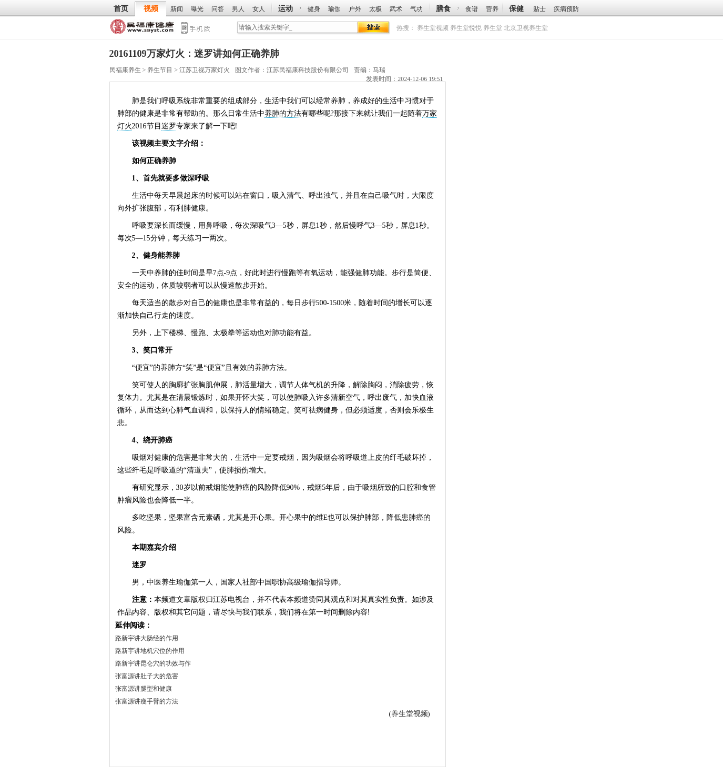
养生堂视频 (433, 28)
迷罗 (168, 126)
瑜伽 (334, 9)
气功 (416, 9)
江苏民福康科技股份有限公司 (308, 70)
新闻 (176, 9)
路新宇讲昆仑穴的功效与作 (153, 663)
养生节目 (159, 70)
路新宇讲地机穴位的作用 (150, 651)
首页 (121, 9)
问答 (217, 9)
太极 (375, 9)
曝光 (197, 9)
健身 (314, 9)
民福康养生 (143, 28)
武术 (396, 9)
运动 (285, 9)
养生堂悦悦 (466, 28)
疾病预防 (566, 9)
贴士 (539, 9)
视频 (151, 9)
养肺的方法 (282, 113)
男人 (238, 9)
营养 (492, 9)
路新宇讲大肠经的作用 (146, 638)
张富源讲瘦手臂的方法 (146, 701)
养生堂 (492, 28)
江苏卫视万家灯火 (204, 70)
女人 (258, 9)
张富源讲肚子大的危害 (146, 676)
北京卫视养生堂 (526, 28)
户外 (355, 9)
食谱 (471, 9)
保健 (516, 9)
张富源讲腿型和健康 (143, 688)
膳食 (443, 9)
